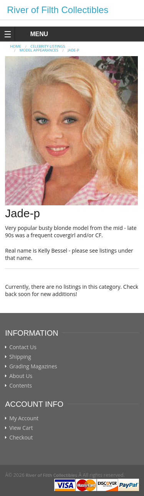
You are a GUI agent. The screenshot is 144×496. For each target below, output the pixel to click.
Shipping (20, 356)
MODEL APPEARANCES (39, 50)
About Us (20, 376)
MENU (32, 34)
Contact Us (22, 347)
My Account (23, 418)
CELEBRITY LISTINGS (47, 46)
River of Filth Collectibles (57, 10)
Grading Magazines (33, 366)
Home (15, 46)
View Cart (21, 427)
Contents (20, 385)
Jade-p (73, 50)
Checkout (21, 437)
